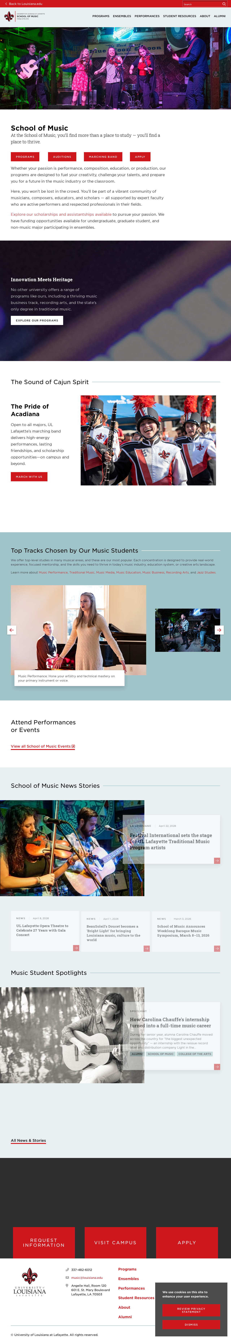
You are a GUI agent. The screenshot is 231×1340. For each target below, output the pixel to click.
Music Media (105, 572)
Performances (147, 16)
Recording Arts (177, 572)
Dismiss (191, 1324)
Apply (140, 156)
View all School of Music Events (41, 746)
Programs (100, 16)
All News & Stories (28, 1140)
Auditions (62, 156)
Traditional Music (82, 572)
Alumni (220, 16)
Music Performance (53, 572)
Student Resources (179, 16)
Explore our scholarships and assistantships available (61, 214)
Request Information (44, 1243)
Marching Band (103, 156)
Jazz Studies (206, 572)
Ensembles (122, 16)
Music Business (153, 572)
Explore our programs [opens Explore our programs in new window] (37, 320)
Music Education (128, 572)
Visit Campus (115, 1242)
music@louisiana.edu (87, 1277)
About (205, 16)
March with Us (29, 476)
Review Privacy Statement (191, 1310)
